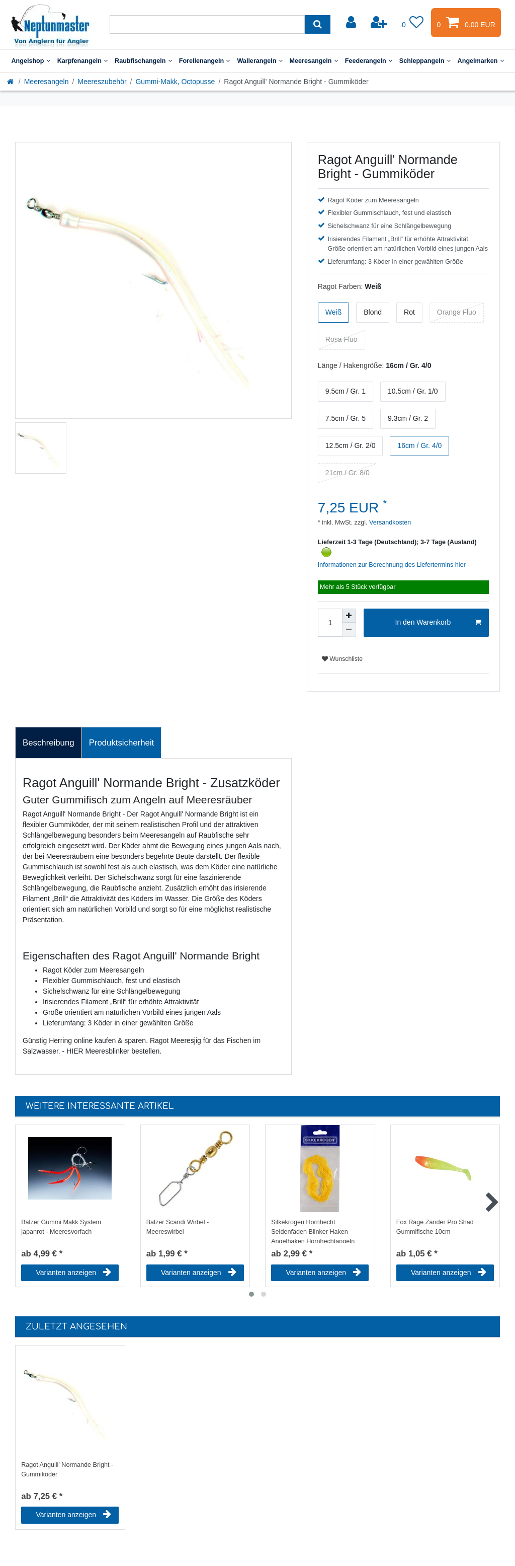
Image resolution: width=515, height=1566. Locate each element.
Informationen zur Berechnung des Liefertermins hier (392, 564)
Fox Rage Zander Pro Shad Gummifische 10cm (435, 1227)
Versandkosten (389, 522)
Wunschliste (342, 658)
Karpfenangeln (82, 60)
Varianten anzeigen (73, 1273)
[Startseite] (11, 82)
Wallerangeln (259, 60)
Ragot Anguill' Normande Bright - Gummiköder (67, 1469)
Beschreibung (48, 743)
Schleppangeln (425, 60)
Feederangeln (368, 60)
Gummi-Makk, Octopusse (175, 82)
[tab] (48, 743)
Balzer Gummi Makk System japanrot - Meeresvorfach (61, 1227)
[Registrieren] (379, 22)
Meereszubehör (101, 82)
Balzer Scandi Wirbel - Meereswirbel (177, 1227)
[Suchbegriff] (207, 24)
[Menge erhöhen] (349, 616)
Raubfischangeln (143, 60)
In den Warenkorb (438, 622)
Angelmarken (481, 60)
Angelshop (30, 60)
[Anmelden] (352, 22)
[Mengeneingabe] (330, 623)
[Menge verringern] (349, 630)
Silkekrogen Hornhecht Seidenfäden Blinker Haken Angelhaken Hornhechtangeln (313, 1231)
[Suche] (317, 24)
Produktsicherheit (121, 743)
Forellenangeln (204, 60)
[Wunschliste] (413, 22)
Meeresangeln (314, 60)
